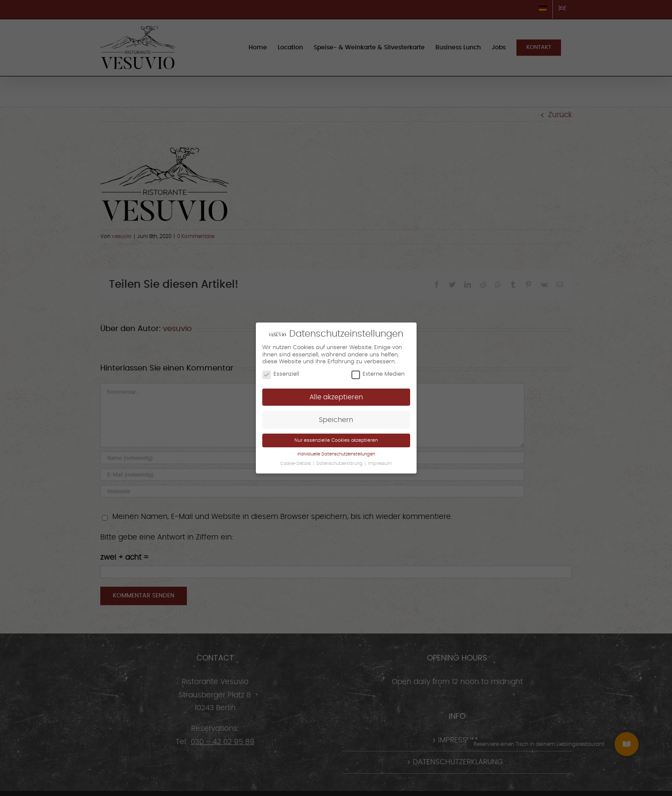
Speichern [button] (336, 419)
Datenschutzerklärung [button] (340, 463)
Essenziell (280, 374)
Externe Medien (378, 374)
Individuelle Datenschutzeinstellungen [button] (336, 454)
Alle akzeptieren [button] (336, 397)
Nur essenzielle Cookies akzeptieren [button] (336, 440)
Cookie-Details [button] (296, 463)
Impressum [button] (380, 463)
